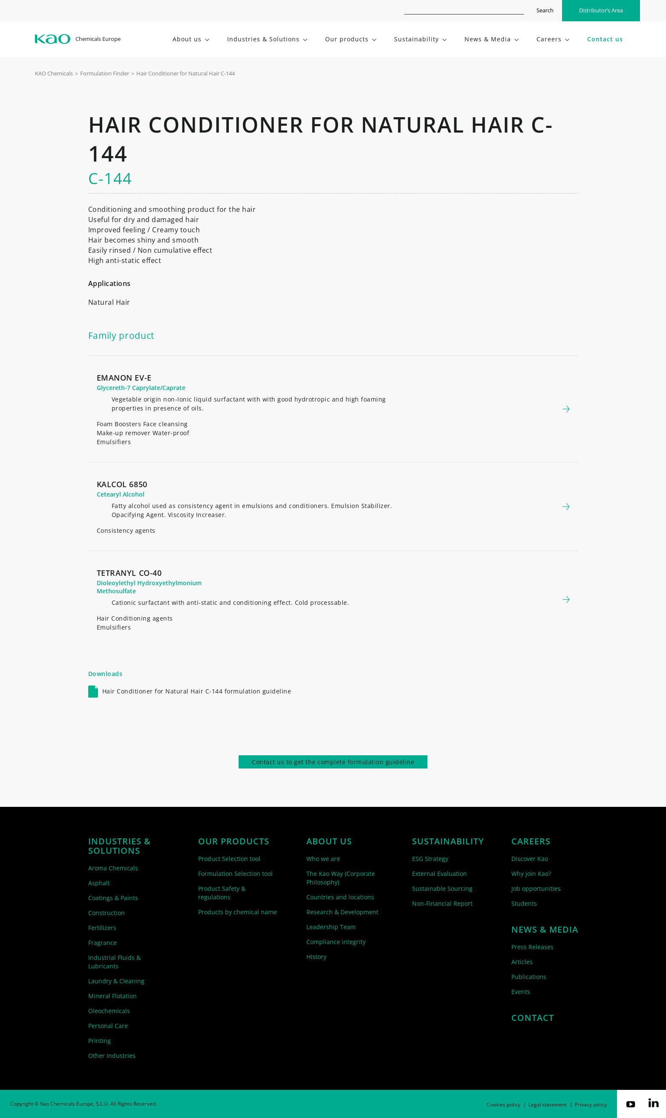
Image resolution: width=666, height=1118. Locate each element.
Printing (99, 1041)
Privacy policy (591, 1104)
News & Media (544, 929)
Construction (106, 913)
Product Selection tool (229, 859)
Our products (233, 841)
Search (545, 10)
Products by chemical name (237, 912)
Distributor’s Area (601, 10)
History (316, 957)
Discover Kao (529, 859)
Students (524, 903)
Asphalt (99, 883)
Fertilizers (102, 928)
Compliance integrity (336, 942)
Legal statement (547, 1104)
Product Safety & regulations (221, 892)
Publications (528, 977)
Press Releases (532, 947)
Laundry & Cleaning (116, 981)
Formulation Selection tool (235, 874)
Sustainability (448, 841)
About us (329, 841)
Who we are (323, 859)
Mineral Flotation (112, 996)
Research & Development (342, 912)
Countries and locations (340, 897)
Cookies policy (503, 1104)
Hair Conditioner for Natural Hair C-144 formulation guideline (196, 691)
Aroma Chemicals (113, 868)
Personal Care (108, 1026)
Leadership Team (331, 927)
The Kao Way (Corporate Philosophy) (340, 878)
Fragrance (102, 943)
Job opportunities (536, 888)
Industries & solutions (119, 846)
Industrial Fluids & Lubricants (114, 961)
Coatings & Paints (113, 898)
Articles (522, 962)
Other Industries (112, 1056)
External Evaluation (439, 874)
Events (520, 992)
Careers (531, 841)
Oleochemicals (109, 1011)
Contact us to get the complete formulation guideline (333, 762)
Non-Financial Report (442, 903)
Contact (532, 1018)
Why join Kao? (531, 874)
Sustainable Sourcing (442, 888)
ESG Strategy (430, 859)
